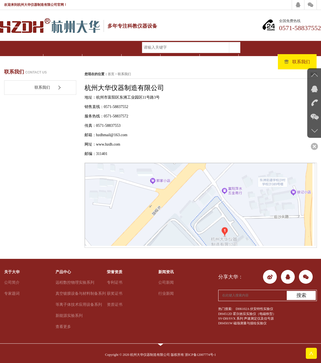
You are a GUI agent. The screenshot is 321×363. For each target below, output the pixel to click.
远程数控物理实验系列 (75, 282)
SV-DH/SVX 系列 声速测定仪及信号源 (246, 318)
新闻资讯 (180, 61)
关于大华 (62, 61)
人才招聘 (258, 61)
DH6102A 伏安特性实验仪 (254, 309)
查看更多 (63, 327)
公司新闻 (166, 282)
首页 (111, 74)
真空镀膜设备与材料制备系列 (81, 293)
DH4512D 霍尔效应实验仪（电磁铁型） (247, 314)
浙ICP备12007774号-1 (200, 355)
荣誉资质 (141, 61)
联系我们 (297, 61)
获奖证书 (114, 293)
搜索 (301, 295)
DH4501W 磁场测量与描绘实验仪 (242, 323)
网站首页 (23, 61)
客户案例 (219, 61)
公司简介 (12, 282)
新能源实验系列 (69, 316)
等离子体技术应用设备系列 (79, 304)
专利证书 (114, 282)
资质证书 (114, 304)
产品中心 (102, 61)
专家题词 (12, 293)
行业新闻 (166, 293)
